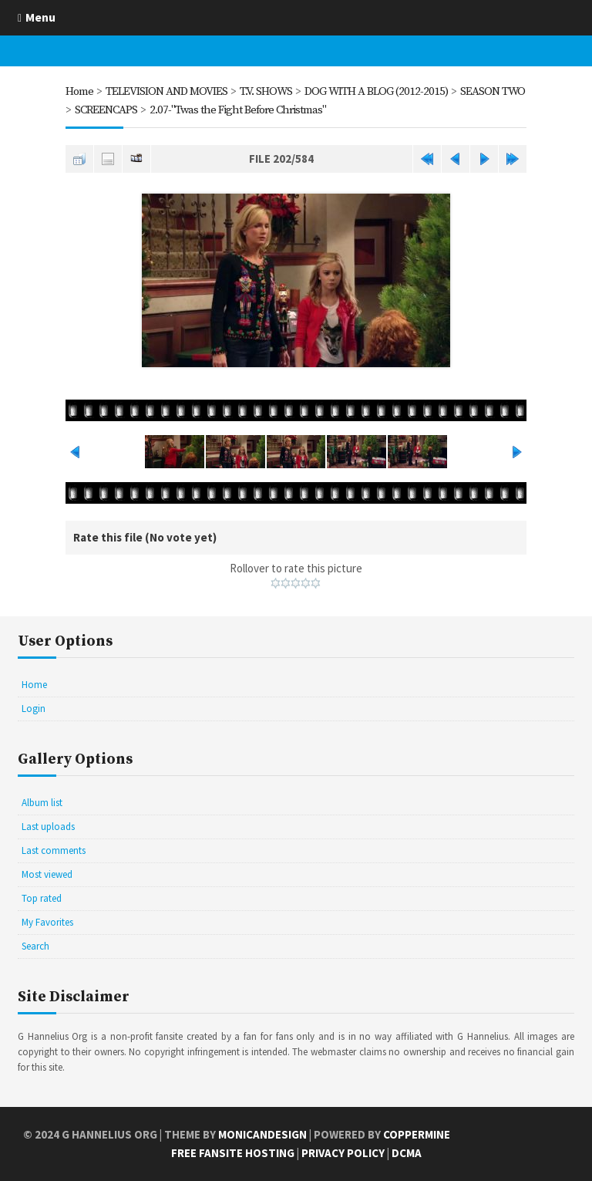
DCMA (407, 1153)
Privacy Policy (343, 1153)
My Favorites (47, 922)
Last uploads (48, 826)
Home (79, 91)
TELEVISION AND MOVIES (166, 91)
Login (33, 708)
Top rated (42, 898)
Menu (40, 17)
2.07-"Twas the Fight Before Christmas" (238, 110)
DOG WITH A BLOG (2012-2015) (376, 91)
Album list (42, 802)
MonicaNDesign (262, 1134)
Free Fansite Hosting (232, 1153)
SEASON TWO (492, 91)
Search (35, 946)
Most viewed (47, 874)
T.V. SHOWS (266, 91)
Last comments (54, 850)
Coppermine (416, 1134)
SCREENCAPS (106, 110)
